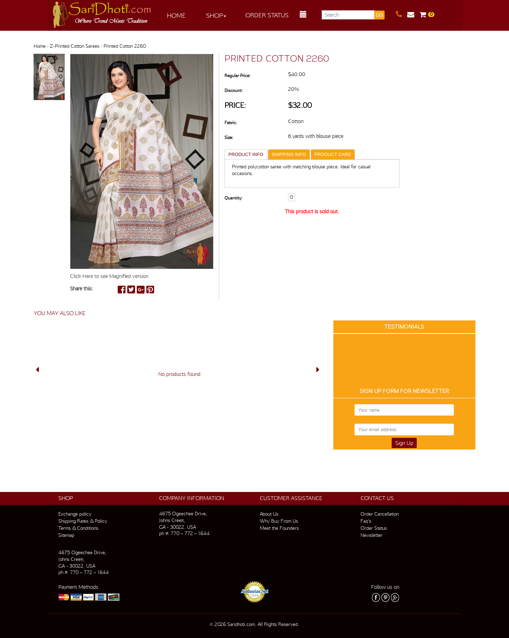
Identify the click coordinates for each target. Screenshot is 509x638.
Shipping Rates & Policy (82, 521)
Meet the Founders (279, 528)
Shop (216, 15)
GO (379, 15)
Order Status (266, 15)
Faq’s (366, 521)
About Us (269, 514)
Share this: (81, 288)
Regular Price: (237, 75)
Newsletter (371, 535)
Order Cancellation (380, 514)
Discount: (233, 90)
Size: (228, 137)
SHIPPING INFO (289, 154)
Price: (235, 105)
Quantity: (233, 198)
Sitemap (66, 535)
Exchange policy (74, 514)
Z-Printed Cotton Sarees (74, 46)
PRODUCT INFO (245, 154)
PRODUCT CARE (333, 154)
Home (176, 15)
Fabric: (230, 122)
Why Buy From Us (279, 521)
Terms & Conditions (78, 528)
